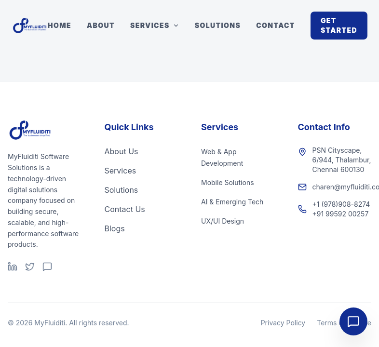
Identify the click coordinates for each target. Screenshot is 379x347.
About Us (121, 151)
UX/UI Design (222, 221)
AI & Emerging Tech (232, 202)
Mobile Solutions (227, 182)
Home (59, 25)
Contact (275, 25)
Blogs (115, 228)
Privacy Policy (283, 323)
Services (154, 25)
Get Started (339, 25)
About (101, 25)
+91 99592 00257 (340, 214)
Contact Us (125, 209)
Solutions (218, 25)
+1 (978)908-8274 (341, 204)
